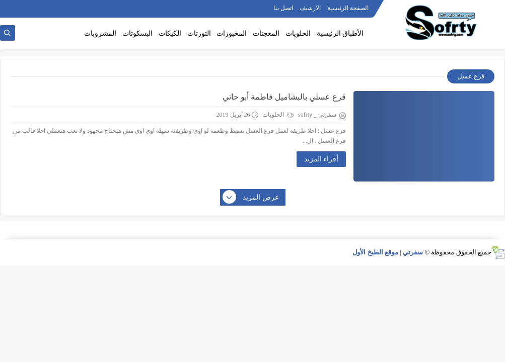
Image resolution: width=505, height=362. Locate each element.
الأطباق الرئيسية (340, 33)
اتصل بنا (283, 8)
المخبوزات (232, 33)
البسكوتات (137, 33)
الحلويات (298, 33)
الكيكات (170, 33)
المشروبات (100, 33)
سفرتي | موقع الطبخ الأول (387, 252)
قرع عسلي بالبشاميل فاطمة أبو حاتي (284, 97)
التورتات (199, 33)
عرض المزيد (251, 197)
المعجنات (266, 33)
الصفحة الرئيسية (348, 8)
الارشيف (310, 8)
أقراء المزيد (321, 159)
